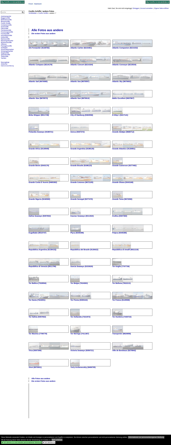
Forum (31, 4)
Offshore (4, 44)
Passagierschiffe (6, 46)
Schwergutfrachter (7, 51)
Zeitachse (4, 64)
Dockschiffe (5, 27)
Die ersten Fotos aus (43, 33)
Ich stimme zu (49, 442)
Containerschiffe (6, 25)
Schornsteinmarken (7, 49)
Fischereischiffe (6, 30)
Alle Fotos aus (47, 30)
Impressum (38, 4)
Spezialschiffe (5, 55)
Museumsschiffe (6, 42)
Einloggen (136, 8)
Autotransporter (6, 16)
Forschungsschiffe (7, 32)
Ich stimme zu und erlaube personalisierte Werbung (22, 442)
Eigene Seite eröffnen (161, 8)
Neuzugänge (5, 62)
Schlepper (4, 48)
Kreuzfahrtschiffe (6, 35)
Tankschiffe (4, 56)
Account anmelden (146, 8)
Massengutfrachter (7, 41)
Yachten (3, 58)
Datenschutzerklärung (7, 66)
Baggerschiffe (5, 18)
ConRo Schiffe (43, 13)
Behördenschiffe (6, 20)
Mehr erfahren (57, 440)
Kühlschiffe (4, 37)
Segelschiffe (5, 53)
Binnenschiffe (5, 21)
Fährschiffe (4, 28)
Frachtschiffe (5, 34)
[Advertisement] (92, 21)
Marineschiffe (5, 39)
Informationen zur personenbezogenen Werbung (146, 437)
